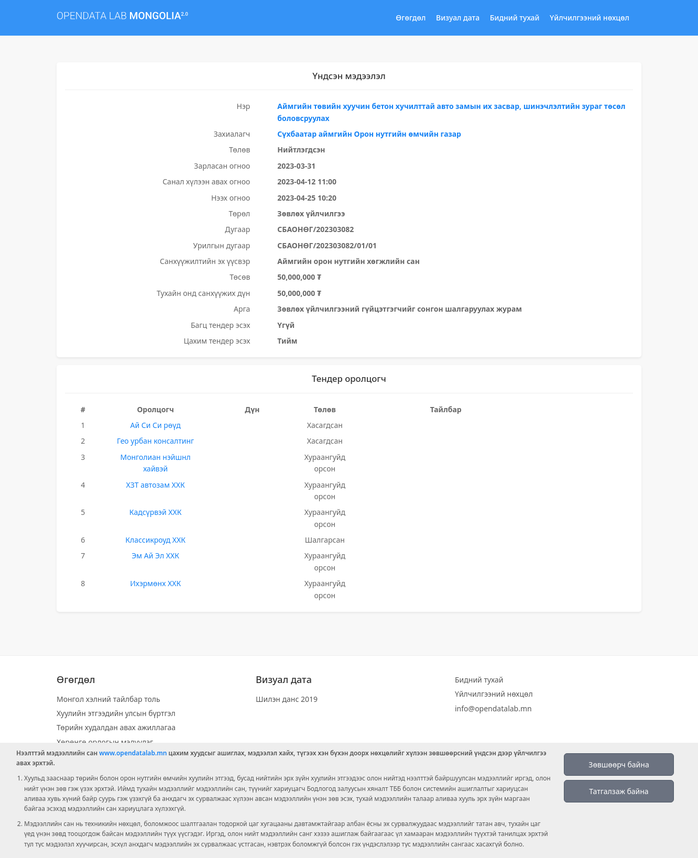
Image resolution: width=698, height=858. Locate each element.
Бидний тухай (515, 18)
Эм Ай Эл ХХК (155, 555)
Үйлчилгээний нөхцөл (589, 18)
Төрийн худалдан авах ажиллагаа (116, 727)
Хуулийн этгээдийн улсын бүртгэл (116, 713)
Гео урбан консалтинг (155, 441)
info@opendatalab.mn (493, 708)
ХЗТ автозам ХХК (155, 485)
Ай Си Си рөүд (155, 425)
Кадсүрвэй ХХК (155, 512)
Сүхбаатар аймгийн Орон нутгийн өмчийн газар (369, 134)
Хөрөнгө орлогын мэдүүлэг (105, 742)
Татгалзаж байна (618, 791)
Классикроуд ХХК (155, 540)
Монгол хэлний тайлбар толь (108, 699)
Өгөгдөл (411, 18)
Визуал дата (457, 18)
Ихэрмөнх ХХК (155, 583)
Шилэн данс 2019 (287, 699)
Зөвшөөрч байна (618, 764)
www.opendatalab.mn (133, 753)
